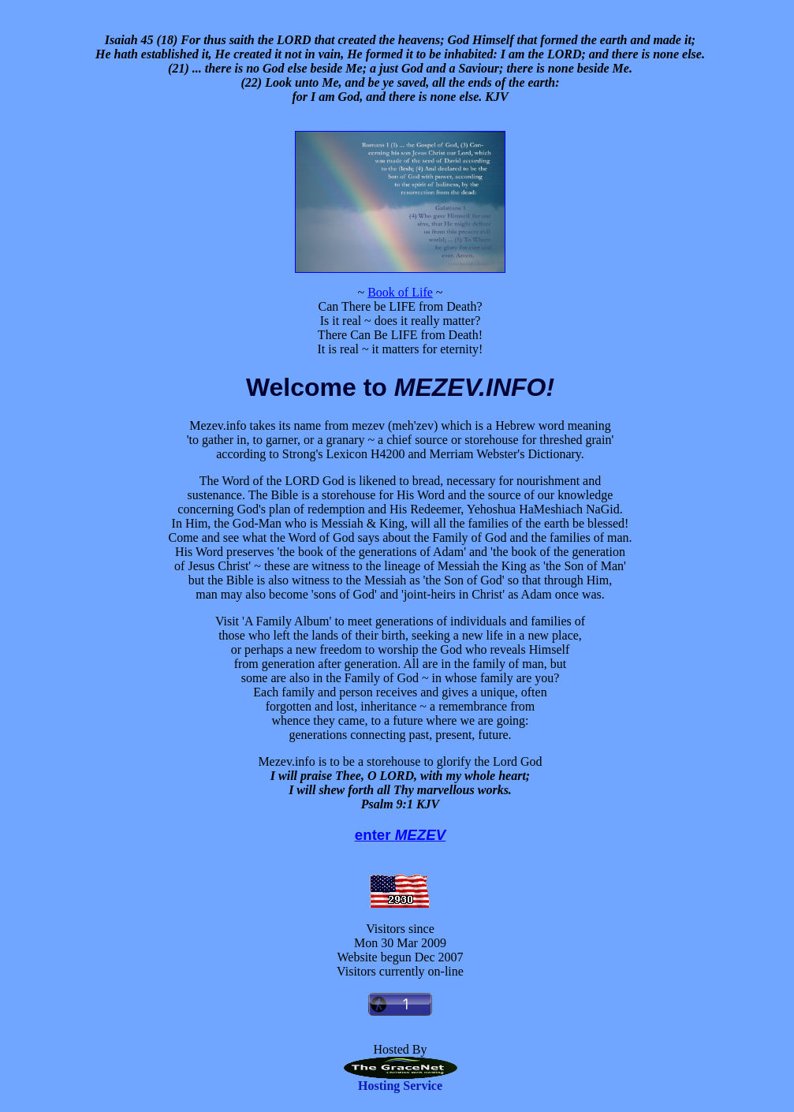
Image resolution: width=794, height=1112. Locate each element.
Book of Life (400, 292)
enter (400, 835)
